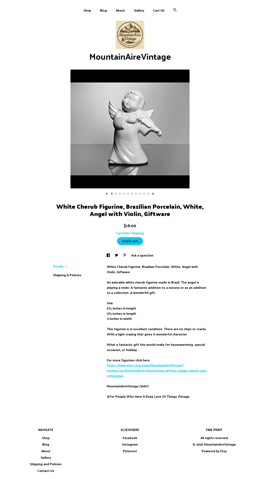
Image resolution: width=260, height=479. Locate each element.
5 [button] (128, 194)
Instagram (130, 444)
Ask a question (142, 255)
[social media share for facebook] (109, 255)
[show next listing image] (153, 194)
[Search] (175, 10)
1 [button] (112, 194)
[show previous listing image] (107, 194)
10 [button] (148, 194)
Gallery (139, 10)
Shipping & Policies (67, 275)
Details (60, 266)
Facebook (130, 438)
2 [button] (116, 194)
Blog (103, 10)
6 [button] (132, 194)
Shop (87, 10)
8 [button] (140, 194)
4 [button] (124, 194)
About (120, 10)
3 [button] (120, 194)
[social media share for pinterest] (125, 255)
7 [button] (136, 194)
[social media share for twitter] (117, 255)
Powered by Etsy (214, 451)
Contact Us (45, 471)
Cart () (159, 10)
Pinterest (130, 451)
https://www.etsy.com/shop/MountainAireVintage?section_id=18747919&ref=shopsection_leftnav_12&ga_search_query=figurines (157, 370)
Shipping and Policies (46, 464)
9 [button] (144, 194)
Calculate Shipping (130, 233)
